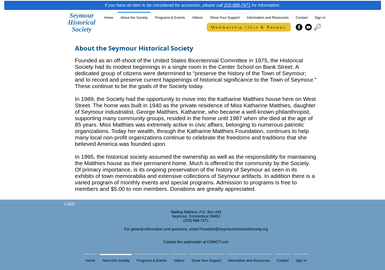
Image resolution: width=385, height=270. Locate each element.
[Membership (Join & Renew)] (249, 27)
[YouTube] (308, 27)
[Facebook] (299, 27)
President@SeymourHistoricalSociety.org (233, 229)
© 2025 (69, 204)
